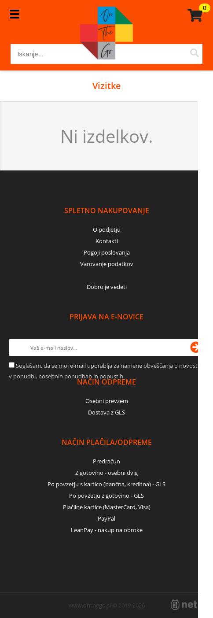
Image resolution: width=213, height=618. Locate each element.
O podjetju (107, 229)
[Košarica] (193, 15)
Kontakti (106, 241)
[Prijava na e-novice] (195, 347)
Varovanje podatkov (106, 264)
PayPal (106, 518)
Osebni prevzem (106, 401)
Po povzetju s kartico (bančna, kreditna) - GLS (106, 484)
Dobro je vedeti (107, 287)
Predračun (106, 461)
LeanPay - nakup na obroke (107, 530)
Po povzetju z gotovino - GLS (106, 496)
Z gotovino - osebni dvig (106, 473)
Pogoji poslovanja (107, 252)
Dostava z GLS (106, 412)
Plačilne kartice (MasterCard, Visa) (107, 507)
